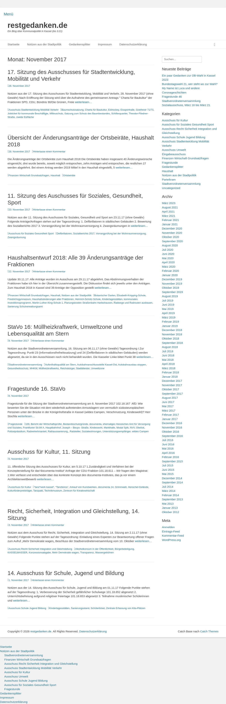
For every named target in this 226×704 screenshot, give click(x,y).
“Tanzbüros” (61, 487)
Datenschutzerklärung (133, 44)
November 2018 (172, 334)
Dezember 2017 (172, 380)
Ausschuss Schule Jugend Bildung (27, 608)
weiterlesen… (83, 102)
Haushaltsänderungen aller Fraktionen (53, 299)
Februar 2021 (170, 220)
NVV (132, 427)
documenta (95, 424)
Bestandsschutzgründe (75, 424)
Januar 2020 (170, 275)
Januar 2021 (170, 224)
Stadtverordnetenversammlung (25, 364)
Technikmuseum (53, 490)
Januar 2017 (170, 419)
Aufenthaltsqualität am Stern (60, 364)
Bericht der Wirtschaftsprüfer (46, 424)
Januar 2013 (170, 507)
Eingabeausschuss (174, 154)
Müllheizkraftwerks (49, 368)
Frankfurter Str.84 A (33, 427)
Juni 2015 (168, 469)
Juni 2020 (168, 253)
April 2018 (168, 363)
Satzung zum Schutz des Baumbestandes (87, 113)
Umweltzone (98, 368)
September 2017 (172, 393)
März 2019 (168, 317)
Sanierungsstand (80, 608)
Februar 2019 (170, 321)
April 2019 (168, 313)
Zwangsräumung (17, 237)
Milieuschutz (56, 113)
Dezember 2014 (172, 478)
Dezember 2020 (172, 228)
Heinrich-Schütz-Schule (88, 299)
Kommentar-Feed (173, 535)
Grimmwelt (121, 487)
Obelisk (140, 427)
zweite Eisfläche (25, 117)
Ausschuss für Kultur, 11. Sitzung (49, 452)
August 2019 (170, 296)
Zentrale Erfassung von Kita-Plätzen (125, 608)
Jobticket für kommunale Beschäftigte (28, 113)
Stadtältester (83, 368)
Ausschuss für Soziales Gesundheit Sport (31, 233)
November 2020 (172, 232)
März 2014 (168, 490)
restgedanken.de (37, 25)
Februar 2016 (170, 457)
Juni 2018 (168, 355)
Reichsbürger (67, 368)
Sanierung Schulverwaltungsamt (25, 306)
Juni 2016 (168, 444)
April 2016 (168, 452)
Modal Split (122, 427)
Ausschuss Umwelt (174, 149)
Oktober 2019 (170, 287)
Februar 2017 (170, 414)
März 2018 (168, 368)
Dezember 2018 (172, 330)
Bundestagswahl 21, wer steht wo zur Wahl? (190, 84)
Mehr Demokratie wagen (65, 552)
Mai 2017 (168, 406)
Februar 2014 (170, 495)
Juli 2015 (167, 465)
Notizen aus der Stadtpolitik (44, 44)
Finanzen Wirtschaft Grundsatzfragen (29, 175)
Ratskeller (75, 431)
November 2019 (172, 283)
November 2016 (172, 427)
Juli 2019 (167, 300)
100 (27, 424)
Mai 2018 (168, 359)
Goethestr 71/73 (144, 109)
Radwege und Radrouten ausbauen (133, 302)
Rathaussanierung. (58, 431)
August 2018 (170, 347)
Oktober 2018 (170, 338)
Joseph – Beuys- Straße (75, 427)
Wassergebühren (104, 552)
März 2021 (168, 215)
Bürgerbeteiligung (124, 549)
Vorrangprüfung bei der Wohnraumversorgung (121, 233)
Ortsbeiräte (69, 175)
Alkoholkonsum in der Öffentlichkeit (94, 549)
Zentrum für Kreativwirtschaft (79, 490)
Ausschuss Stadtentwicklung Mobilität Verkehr (34, 109)
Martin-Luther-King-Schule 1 (47, 302)
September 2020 (172, 241)
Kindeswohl (96, 427)
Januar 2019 (170, 325)
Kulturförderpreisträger (20, 490)
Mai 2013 (168, 503)
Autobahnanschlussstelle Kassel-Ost (97, 364)
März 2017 (168, 410)
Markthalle (109, 427)
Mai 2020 (168, 258)
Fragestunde (15, 424)
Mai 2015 (168, 473)
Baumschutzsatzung (73, 109)
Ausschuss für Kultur (20, 487)
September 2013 (172, 499)
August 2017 (170, 397)
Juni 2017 (168, 402)
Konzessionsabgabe (40, 552)
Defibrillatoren (64, 233)
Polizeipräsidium (16, 431)
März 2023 (168, 203)
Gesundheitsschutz (18, 368)
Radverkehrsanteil (37, 431)
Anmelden (168, 527)
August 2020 (170, 245)
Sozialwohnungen (91, 431)
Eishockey (113, 109)
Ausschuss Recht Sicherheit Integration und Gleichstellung (40, 549)
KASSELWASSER (17, 552)
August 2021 (170, 207)
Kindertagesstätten (112, 299)
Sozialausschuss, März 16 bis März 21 (186, 105)
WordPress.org (171, 539)
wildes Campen (140, 431)
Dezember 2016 (172, 423)
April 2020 (168, 262)
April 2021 (168, 211)
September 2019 (172, 292)
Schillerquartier (119, 113)
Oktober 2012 (170, 512)
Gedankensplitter (79, 44)
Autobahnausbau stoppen (132, 364)
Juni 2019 (168, 304)
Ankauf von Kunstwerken (83, 487)
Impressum (105, 44)
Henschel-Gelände (138, 487)
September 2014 (172, 482)
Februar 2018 (170, 372)
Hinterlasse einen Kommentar (49, 151)
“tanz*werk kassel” (44, 487)
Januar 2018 (170, 376)
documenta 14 (106, 487)
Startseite (13, 44)
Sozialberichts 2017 (83, 233)
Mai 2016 (168, 448)
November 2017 (172, 385)
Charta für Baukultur (96, 109)
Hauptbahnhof (53, 427)
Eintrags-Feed (171, 531)
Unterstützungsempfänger (116, 431)
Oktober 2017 (170, 389)
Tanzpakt (38, 490)
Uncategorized (171, 188)
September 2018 (172, 342)
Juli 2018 (167, 351)
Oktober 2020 (170, 236)
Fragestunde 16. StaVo (36, 389)
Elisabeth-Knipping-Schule (131, 295)
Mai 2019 (168, 309)
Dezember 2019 (172, 279)
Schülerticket (98, 608)
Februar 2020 (170, 270)
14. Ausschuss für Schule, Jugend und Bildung (66, 573)
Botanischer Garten (104, 295)
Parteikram (169, 179)
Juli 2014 (167, 486)
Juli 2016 (167, 440)
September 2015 (172, 461)
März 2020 (168, 266)
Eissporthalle (127, 109)
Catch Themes (209, 631)
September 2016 (172, 435)
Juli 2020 (167, 249)
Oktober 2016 (170, 431)
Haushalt (55, 175)
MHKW (33, 368)
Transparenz (87, 552)
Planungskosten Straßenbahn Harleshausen (88, 302)
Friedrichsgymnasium (19, 299)
